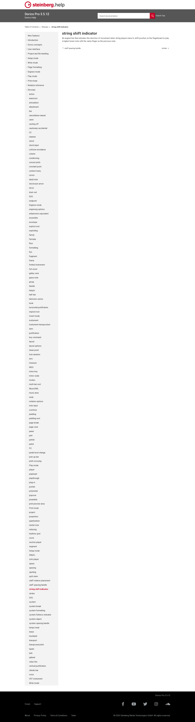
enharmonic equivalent (39, 213)
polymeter (33, 491)
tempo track (34, 627)
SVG (31, 598)
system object (35, 619)
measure (33, 363)
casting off (34, 124)
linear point (34, 350)
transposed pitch (36, 644)
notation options (36, 401)
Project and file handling (38, 53)
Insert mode (34, 316)
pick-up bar (34, 457)
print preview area (37, 504)
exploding (33, 230)
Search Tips (160, 16)
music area (34, 393)
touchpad (33, 636)
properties (33, 516)
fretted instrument (37, 265)
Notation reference (36, 85)
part (30, 435)
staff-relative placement (39, 580)
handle (32, 286)
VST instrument (35, 679)
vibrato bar (33, 670)
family (31, 235)
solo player (34, 559)
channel (32, 137)
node (31, 397)
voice (31, 674)
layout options (35, 346)
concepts (35, 45)
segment (33, 546)
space (31, 563)
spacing (32, 568)
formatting (33, 248)
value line (33, 662)
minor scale (34, 376)
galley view (34, 273)
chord (31, 141)
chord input (34, 145)
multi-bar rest (35, 384)
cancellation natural (37, 115)
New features (34, 35)
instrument (33, 320)
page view (33, 427)
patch (31, 444)
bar (30, 111)
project (32, 512)
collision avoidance (37, 149)
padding (32, 414)
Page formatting (35, 67)
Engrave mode (34, 72)
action (31, 94)
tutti (30, 653)
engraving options (37, 209)
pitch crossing (35, 461)
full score (33, 269)
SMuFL (32, 555)
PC (30, 448)
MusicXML (34, 388)
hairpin (32, 290)
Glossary (45, 27)
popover (32, 495)
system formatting (37, 610)
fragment (33, 256)
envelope (33, 222)
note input (33, 405)
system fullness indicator (40, 615)
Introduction (33, 40)
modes (32, 380)
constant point (35, 166)
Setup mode (33, 58)
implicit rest (34, 312)
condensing (34, 158)
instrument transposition (39, 324)
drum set (33, 192)
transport (33, 640)
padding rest (34, 418)
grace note (33, 277)
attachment (34, 107)
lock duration (34, 354)
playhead (33, 474)
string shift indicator (59, 27)
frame (31, 260)
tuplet (31, 649)
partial (31, 440)
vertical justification (37, 666)
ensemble (33, 218)
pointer (32, 487)
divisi (31, 188)
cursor (32, 175)
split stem (33, 576)
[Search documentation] (152, 16)
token (31, 632)
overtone (33, 410)
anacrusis (33, 98)
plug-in (32, 482)
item (31, 329)
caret (31, 120)
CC (30, 132)
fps (30, 252)
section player (35, 542)
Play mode (32, 76)
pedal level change (37, 452)
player (31, 469)
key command (35, 337)
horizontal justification (38, 307)
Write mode (33, 63)
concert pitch (34, 162)
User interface (34, 49)
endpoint (33, 201)
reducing (33, 529)
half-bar (32, 294)
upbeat (32, 657)
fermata (32, 239)
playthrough (34, 478)
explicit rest (34, 226)
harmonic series (36, 299)
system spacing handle (39, 623)
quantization (34, 521)
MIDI (31, 367)
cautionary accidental (38, 128)
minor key (33, 371)
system (32, 602)
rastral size (34, 525)
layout (31, 341)
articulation (34, 103)
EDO (31, 196)
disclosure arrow (36, 184)
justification (34, 333)
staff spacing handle (38, 585)
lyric (31, 359)
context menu (35, 171)
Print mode (32, 81)
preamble (33, 499)
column (32, 154)
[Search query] (126, 16)
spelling (32, 572)
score (31, 538)
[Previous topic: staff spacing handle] (73, 48)
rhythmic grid (34, 534)
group (31, 282)
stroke (32, 593)
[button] (27, 35)
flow (31, 243)
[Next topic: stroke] (164, 48)
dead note (33, 179)
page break (34, 423)
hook (31, 303)
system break (35, 606)
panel (31, 431)
